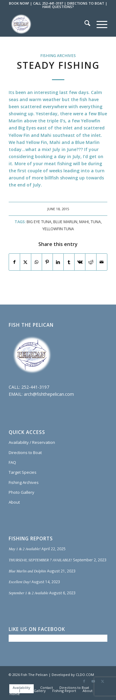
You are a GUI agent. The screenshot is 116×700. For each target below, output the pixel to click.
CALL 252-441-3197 (48, 3)
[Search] (84, 24)
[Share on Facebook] (14, 262)
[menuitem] (84, 24)
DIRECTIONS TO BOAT (85, 3)
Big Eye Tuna (39, 221)
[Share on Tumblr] (69, 262)
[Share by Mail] (102, 262)
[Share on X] (25, 262)
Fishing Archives (58, 55)
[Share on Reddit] (90, 262)
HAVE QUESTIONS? (58, 6)
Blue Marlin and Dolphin (27, 571)
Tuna (96, 221)
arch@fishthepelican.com (49, 394)
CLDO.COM (85, 674)
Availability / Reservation (32, 442)
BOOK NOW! (19, 3)
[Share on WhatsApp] (36, 262)
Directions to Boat (25, 452)
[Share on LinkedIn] (58, 262)
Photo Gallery (21, 492)
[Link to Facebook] (84, 681)
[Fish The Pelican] (48, 24)
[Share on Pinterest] (47, 262)
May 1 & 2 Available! (25, 549)
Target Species (23, 472)
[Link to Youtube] (93, 681)
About (14, 502)
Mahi (84, 221)
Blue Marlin (65, 221)
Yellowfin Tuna (58, 228)
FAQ (12, 462)
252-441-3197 (35, 387)
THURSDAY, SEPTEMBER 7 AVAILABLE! (40, 560)
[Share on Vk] (80, 262)
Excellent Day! (20, 582)
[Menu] (98, 24)
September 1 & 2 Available (28, 593)
